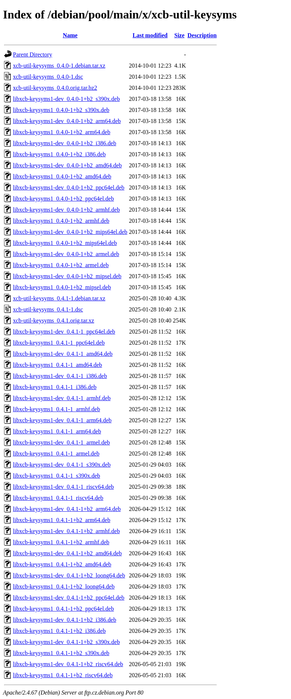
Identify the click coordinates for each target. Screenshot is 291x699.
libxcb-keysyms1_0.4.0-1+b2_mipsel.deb (62, 287)
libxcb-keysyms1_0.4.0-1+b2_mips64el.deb (65, 243)
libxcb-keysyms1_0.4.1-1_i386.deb (54, 387)
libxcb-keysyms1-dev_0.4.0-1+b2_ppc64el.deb (68, 187)
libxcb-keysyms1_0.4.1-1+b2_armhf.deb (61, 542)
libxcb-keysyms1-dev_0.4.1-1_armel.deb (61, 442)
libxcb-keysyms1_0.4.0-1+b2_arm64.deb (61, 132)
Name (70, 35)
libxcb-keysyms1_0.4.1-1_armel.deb (56, 453)
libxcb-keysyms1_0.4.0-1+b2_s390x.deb (61, 110)
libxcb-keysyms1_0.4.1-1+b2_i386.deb (59, 631)
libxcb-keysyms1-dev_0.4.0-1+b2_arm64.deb (67, 121)
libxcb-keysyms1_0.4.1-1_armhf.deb (56, 409)
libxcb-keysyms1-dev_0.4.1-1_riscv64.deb (63, 487)
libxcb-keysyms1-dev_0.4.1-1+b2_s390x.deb (66, 642)
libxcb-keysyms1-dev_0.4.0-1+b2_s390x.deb (66, 99)
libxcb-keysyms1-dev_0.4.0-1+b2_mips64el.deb (70, 232)
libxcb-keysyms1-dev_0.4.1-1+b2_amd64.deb (67, 553)
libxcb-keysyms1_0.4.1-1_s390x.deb (56, 476)
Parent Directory (32, 54)
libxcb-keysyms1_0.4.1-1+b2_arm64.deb (61, 520)
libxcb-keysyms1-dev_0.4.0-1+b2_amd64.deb (67, 165)
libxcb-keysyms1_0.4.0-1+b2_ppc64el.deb (63, 198)
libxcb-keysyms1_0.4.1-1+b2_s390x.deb (61, 653)
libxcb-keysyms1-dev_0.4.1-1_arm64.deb (62, 420)
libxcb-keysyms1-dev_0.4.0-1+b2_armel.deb (66, 254)
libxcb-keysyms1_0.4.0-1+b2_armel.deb (61, 265)
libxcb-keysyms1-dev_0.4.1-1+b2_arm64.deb (67, 509)
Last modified (150, 35)
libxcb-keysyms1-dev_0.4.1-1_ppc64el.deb (64, 331)
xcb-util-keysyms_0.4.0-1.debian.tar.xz (59, 65)
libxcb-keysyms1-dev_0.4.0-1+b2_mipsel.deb (67, 276)
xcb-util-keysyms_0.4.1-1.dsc (48, 309)
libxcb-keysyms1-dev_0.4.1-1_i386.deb (60, 376)
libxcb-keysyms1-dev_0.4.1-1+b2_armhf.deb (66, 531)
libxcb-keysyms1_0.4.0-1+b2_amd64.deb (62, 176)
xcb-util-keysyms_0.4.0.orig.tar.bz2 (55, 88)
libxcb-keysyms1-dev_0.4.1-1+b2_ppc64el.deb (68, 597)
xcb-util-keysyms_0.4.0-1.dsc (48, 77)
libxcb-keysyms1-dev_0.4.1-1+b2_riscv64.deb (68, 664)
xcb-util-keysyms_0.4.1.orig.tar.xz (53, 320)
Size (179, 35)
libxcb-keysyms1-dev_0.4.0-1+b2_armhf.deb (66, 210)
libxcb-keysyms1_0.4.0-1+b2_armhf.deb (61, 221)
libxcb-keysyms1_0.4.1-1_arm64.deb (57, 431)
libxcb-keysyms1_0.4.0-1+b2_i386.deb (59, 154)
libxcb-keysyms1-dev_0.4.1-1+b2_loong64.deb (69, 575)
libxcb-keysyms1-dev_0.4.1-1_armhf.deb (61, 398)
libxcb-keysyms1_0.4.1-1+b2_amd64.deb (62, 564)
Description (202, 35)
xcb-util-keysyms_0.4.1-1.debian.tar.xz (59, 298)
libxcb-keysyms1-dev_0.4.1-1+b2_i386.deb (64, 620)
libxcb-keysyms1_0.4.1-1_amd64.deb (57, 365)
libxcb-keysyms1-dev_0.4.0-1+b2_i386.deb (64, 143)
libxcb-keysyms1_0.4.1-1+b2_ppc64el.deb (63, 609)
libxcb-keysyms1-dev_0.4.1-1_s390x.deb (61, 464)
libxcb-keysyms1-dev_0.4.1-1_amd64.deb (63, 354)
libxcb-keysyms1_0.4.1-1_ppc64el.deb (59, 343)
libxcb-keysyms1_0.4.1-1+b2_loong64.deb (63, 586)
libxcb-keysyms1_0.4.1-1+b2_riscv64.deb (63, 675)
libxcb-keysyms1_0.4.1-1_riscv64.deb (58, 498)
